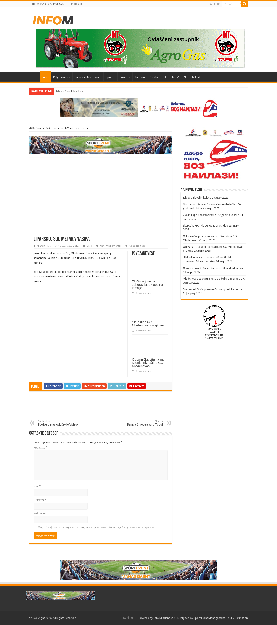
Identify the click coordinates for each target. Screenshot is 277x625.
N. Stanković (44, 246)
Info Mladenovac (164, 618)
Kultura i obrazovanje (88, 77)
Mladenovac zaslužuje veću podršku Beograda (211, 278)
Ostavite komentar (110, 246)
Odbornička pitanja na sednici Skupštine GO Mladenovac (148, 362)
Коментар (40, 447)
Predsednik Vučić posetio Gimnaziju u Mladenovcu (214, 289)
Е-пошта (40, 499)
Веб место (40, 513)
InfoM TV (171, 77)
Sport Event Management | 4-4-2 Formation (221, 618)
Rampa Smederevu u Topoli (141, 423)
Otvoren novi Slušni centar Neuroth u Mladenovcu (213, 268)
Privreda (125, 77)
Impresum (76, 3)
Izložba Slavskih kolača (69, 91)
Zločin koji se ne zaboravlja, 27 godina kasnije (147, 284)
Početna (34, 76)
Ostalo (154, 77)
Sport (109, 77)
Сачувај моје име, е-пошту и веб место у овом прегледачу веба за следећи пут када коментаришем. (96, 527)
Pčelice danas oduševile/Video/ (60, 423)
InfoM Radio (192, 77)
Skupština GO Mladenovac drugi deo (148, 323)
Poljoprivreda (61, 77)
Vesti (45, 77)
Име (37, 486)
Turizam (140, 77)
